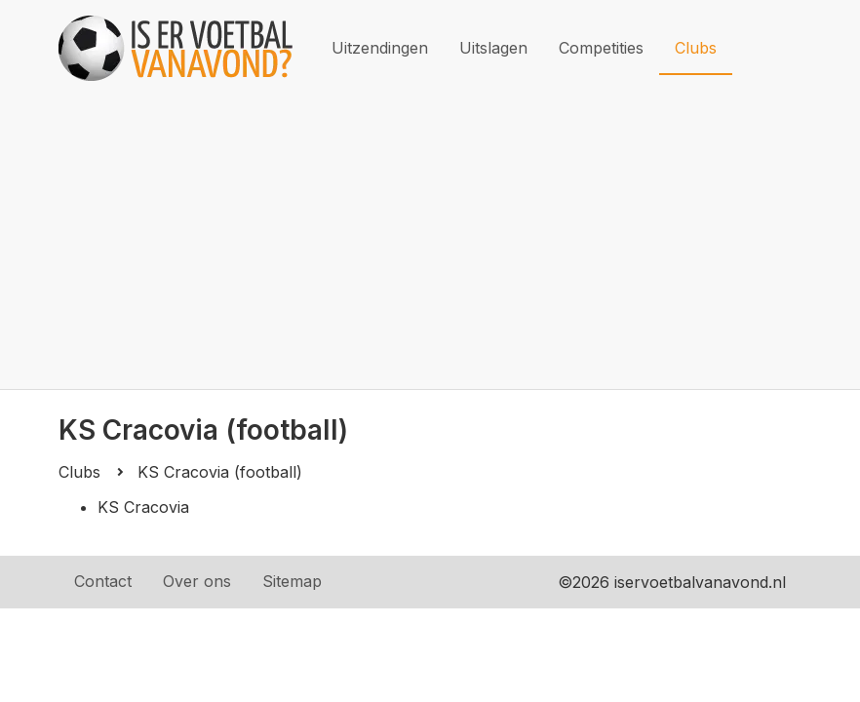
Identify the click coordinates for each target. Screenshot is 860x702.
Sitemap (292, 581)
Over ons (197, 581)
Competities (601, 48)
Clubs (696, 48)
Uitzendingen (380, 48)
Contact (103, 581)
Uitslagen (493, 48)
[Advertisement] (430, 242)
